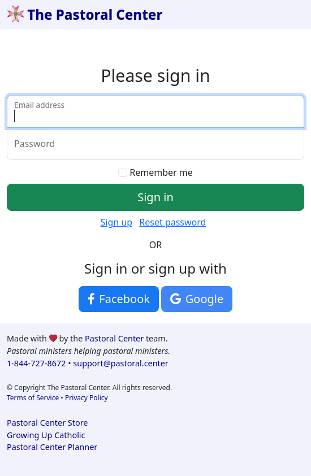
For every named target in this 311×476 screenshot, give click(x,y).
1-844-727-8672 (36, 363)
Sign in (155, 197)
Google (196, 298)
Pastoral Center (114, 338)
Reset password (172, 222)
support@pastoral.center (120, 363)
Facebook (119, 298)
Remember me (161, 172)
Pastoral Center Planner (52, 447)
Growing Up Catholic (46, 435)
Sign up (117, 222)
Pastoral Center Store (47, 422)
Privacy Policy (86, 398)
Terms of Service (33, 398)
